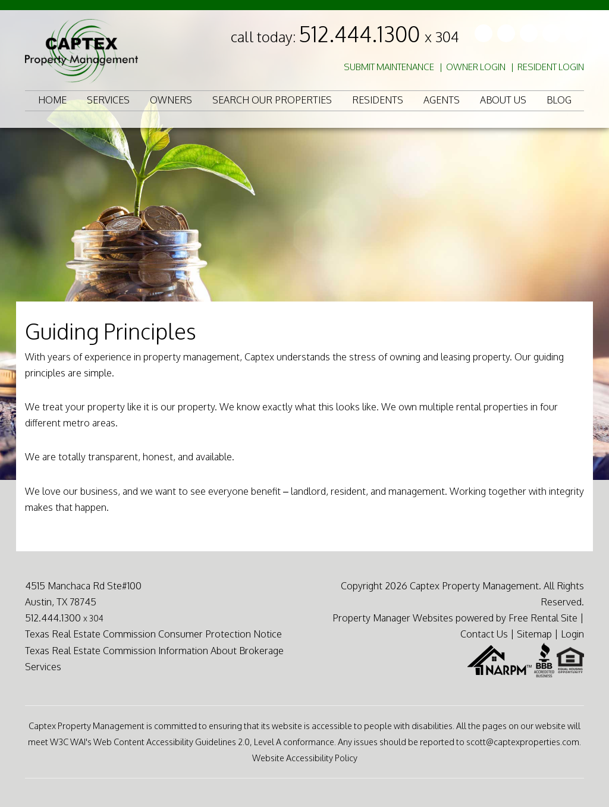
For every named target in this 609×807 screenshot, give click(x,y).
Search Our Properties (272, 100)
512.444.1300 (379, 33)
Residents (377, 100)
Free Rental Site (542, 618)
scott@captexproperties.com (522, 741)
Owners (171, 100)
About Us (503, 100)
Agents (441, 100)
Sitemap (534, 634)
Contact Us (484, 634)
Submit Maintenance (389, 67)
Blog (559, 100)
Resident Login (550, 67)
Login (572, 634)
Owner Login (476, 67)
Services (108, 100)
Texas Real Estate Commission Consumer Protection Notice (153, 634)
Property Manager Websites (392, 618)
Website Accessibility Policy (304, 757)
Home (52, 100)
